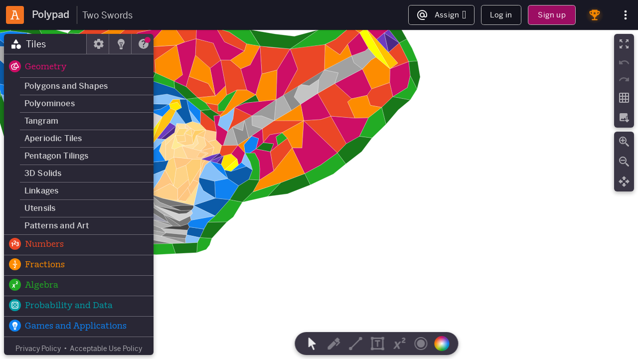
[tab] (45, 44)
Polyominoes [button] (49, 103)
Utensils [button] (39, 208)
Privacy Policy (38, 348)
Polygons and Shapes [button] (66, 86)
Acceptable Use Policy (106, 348)
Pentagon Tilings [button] (56, 156)
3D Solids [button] (42, 173)
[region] (319, 194)
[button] (79, 67)
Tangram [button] (41, 121)
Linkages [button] (41, 190)
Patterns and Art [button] (56, 225)
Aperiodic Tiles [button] (53, 138)
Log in (501, 14)
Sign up (551, 14)
